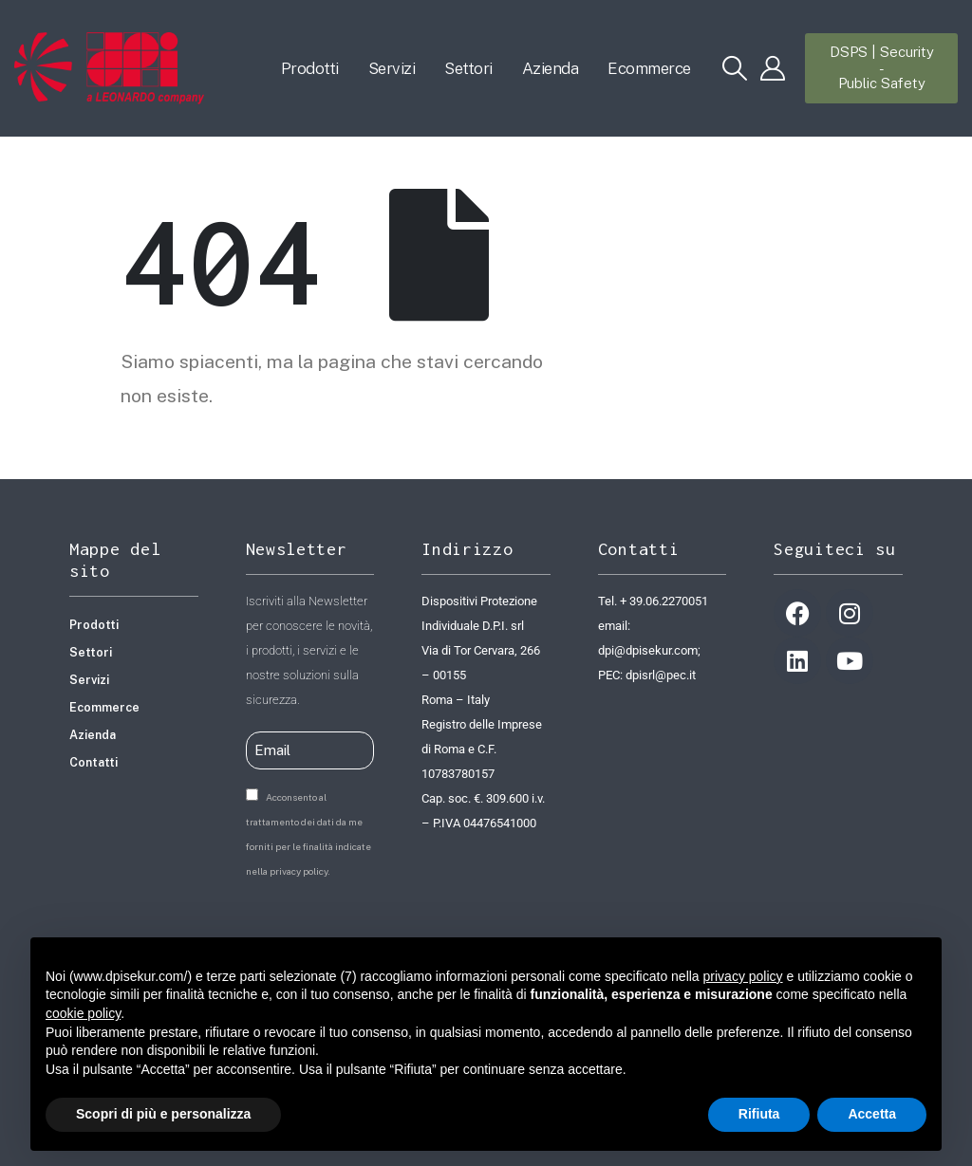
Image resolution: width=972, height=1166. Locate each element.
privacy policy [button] (743, 976)
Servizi (392, 68)
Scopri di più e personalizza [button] (163, 1113)
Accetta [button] (872, 1113)
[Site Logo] (109, 68)
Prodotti (310, 68)
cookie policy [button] (83, 1013)
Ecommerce (649, 68)
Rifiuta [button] (759, 1113)
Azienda (550, 68)
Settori (468, 68)
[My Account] (773, 68)
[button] (735, 68)
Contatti (93, 762)
